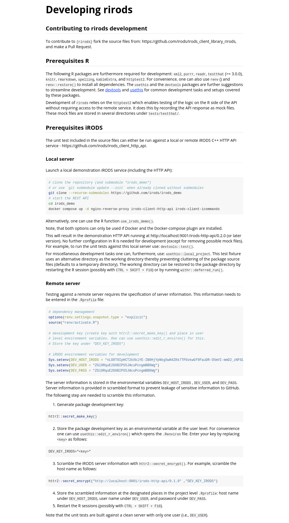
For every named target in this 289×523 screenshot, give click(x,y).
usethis (136, 89)
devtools (113, 89)
